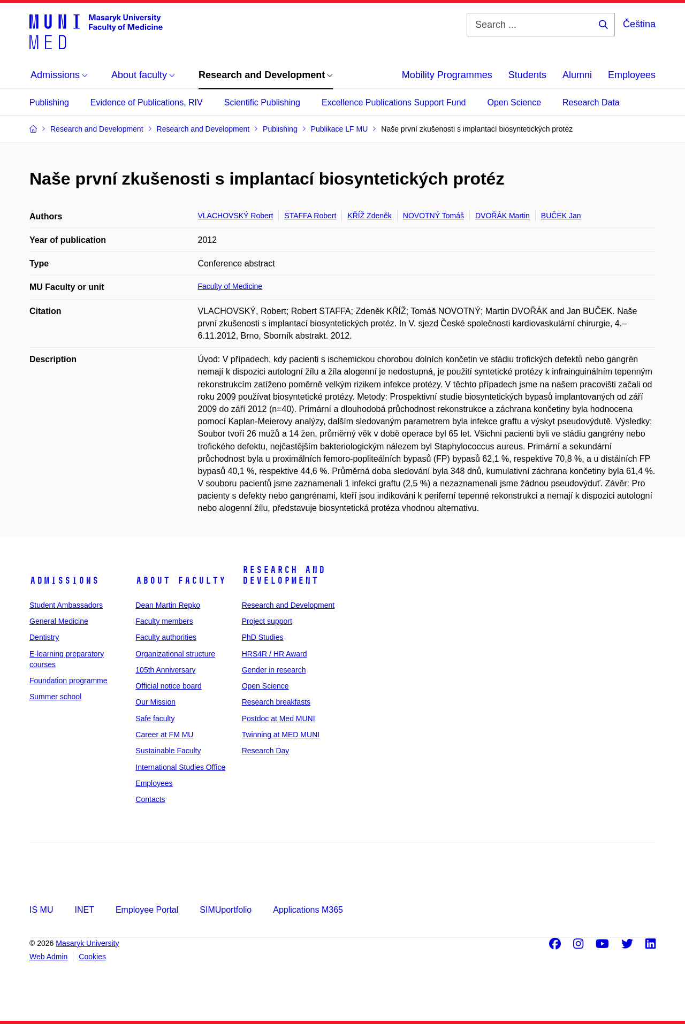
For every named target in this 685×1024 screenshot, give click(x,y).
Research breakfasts (276, 702)
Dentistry (44, 637)
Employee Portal (147, 909)
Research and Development (283, 575)
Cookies (92, 956)
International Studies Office (180, 767)
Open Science (515, 102)
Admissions (64, 580)
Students (527, 75)
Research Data (591, 102)
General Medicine (58, 621)
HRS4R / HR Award (274, 653)
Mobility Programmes (447, 75)
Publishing (49, 102)
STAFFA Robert (310, 215)
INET (84, 909)
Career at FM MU (164, 734)
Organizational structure (175, 653)
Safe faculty (154, 718)
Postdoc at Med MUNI (278, 718)
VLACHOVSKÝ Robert (235, 215)
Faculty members (164, 621)
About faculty (180, 580)
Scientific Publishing (262, 102)
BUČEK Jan (561, 215)
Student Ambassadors (66, 605)
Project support (267, 621)
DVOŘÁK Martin (502, 215)
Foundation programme (68, 680)
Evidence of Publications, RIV (146, 102)
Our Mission (155, 702)
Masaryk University (87, 943)
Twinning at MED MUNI (280, 734)
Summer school (55, 696)
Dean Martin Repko (167, 605)
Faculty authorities (165, 637)
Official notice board (168, 686)
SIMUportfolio (226, 909)
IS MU (41, 909)
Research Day (266, 750)
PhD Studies (263, 637)
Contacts (150, 799)
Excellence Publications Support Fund (394, 102)
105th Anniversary (165, 670)
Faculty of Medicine (230, 286)
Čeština (639, 24)
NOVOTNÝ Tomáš (433, 215)
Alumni (577, 75)
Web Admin (48, 956)
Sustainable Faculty (168, 750)
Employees (632, 75)
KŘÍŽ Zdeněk (369, 215)
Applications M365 (308, 909)
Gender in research (274, 670)
